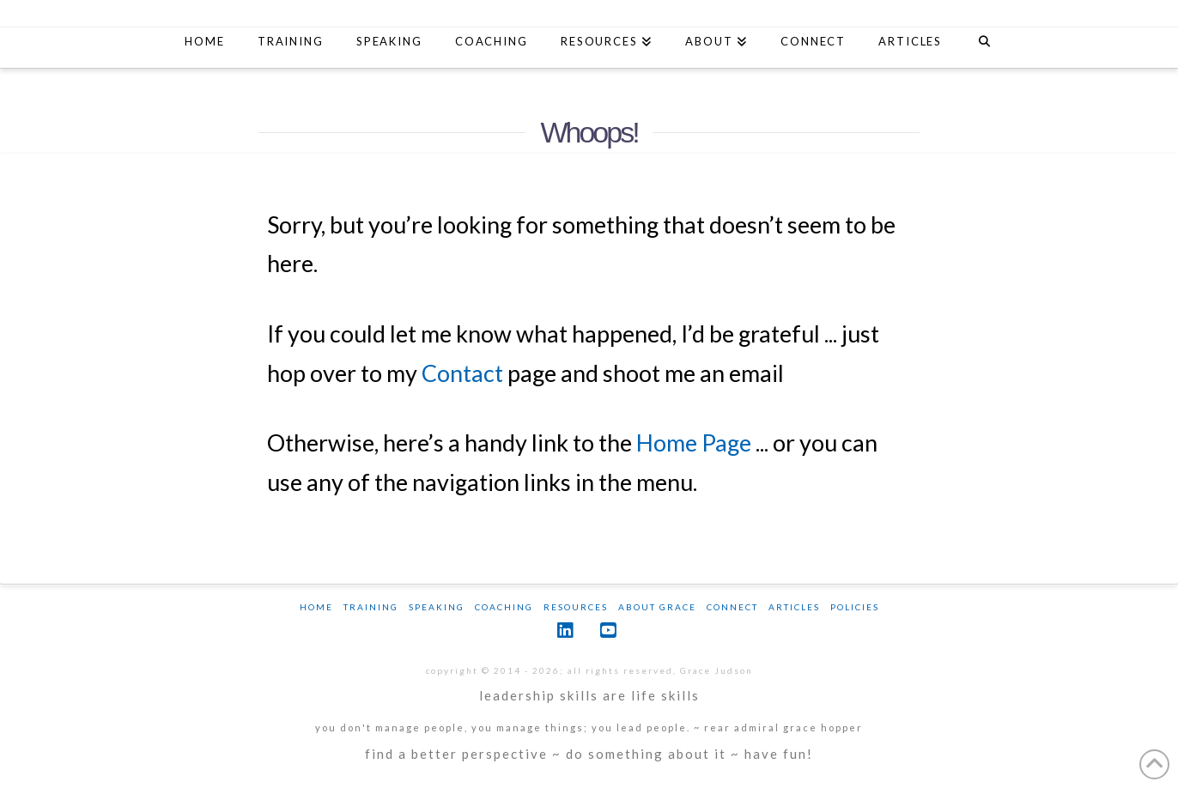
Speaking (437, 607)
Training (370, 607)
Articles (794, 607)
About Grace (657, 607)
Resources (575, 607)
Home (316, 607)
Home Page (693, 442)
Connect (732, 607)
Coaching (504, 607)
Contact (462, 373)
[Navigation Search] (983, 43)
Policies (854, 607)
